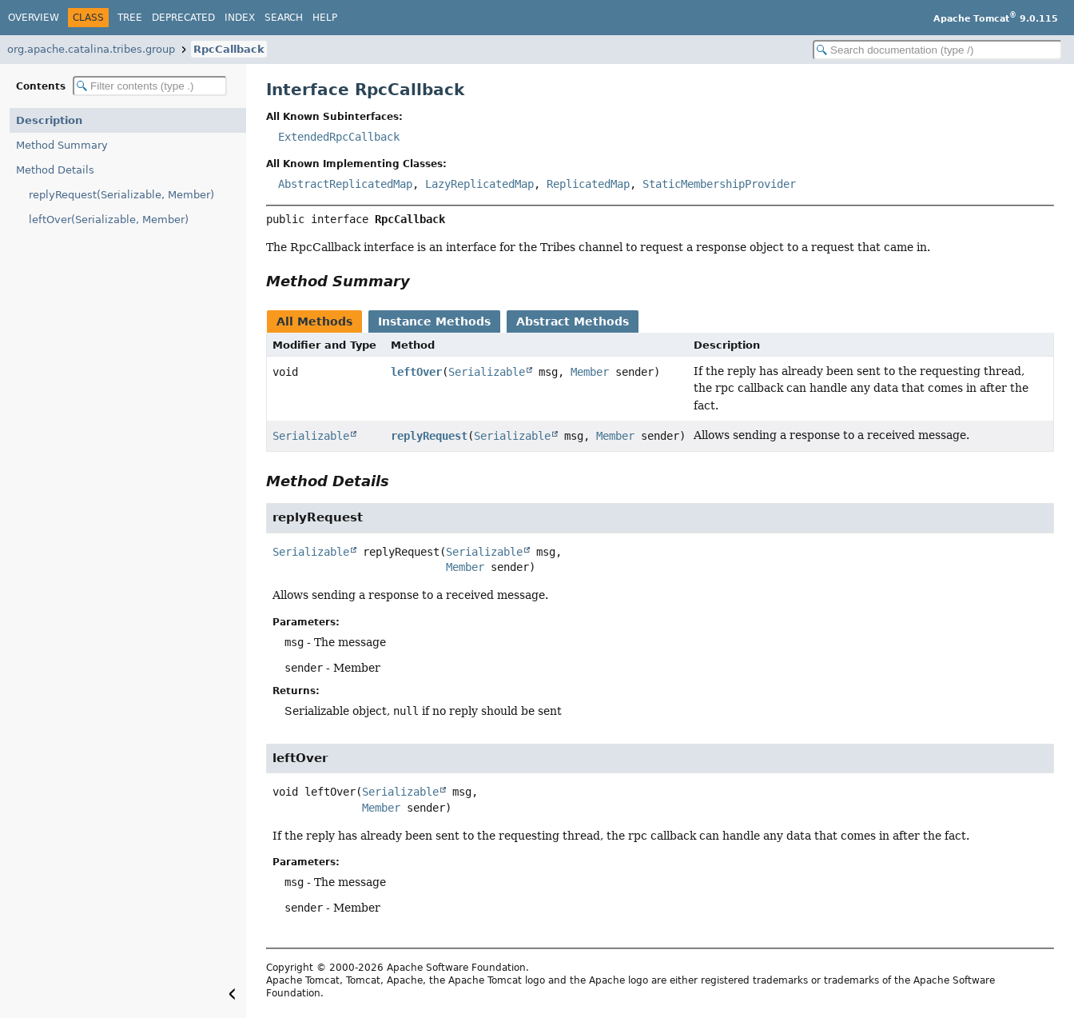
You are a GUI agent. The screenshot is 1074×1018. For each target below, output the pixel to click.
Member (590, 371)
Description (49, 120)
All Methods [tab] (314, 321)
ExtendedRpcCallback (339, 136)
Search (284, 17)
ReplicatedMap (588, 184)
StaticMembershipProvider (719, 184)
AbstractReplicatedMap (345, 184)
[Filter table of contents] (150, 86)
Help (324, 17)
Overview (33, 17)
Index (240, 17)
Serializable (486, 371)
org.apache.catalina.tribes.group (91, 49)
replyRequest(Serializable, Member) (121, 195)
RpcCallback (229, 49)
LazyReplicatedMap (479, 184)
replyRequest (429, 435)
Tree (129, 17)
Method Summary (62, 145)
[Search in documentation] (937, 50)
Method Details (55, 170)
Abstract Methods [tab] (572, 321)
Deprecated (183, 17)
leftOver (416, 371)
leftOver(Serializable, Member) (109, 220)
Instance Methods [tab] (434, 321)
